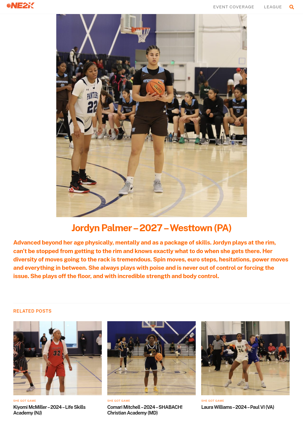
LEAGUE (273, 6)
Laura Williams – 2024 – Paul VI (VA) (237, 407)
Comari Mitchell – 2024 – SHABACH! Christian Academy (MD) (144, 410)
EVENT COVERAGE (233, 6)
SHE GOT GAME (24, 400)
